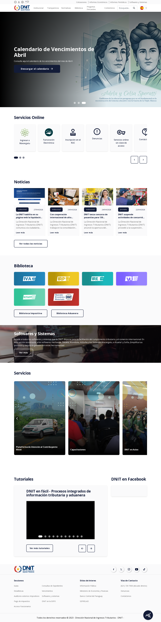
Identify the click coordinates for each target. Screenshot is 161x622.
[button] (75, 103)
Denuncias (125, 591)
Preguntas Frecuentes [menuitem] (91, 8)
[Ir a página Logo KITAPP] (29, 297)
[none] (39, 8)
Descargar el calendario (37, 68)
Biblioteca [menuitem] (79, 8)
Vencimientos (47, 591)
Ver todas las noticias (30, 243)
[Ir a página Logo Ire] (97, 278)
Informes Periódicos (118, 2)
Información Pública (88, 586)
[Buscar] (124, 8)
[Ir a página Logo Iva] (29, 278)
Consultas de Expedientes (52, 586)
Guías (16, 586)
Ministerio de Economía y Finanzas (94, 591)
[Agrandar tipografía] (18, 2)
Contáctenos (126, 596)
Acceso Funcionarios (22, 606)
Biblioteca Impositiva (30, 313)
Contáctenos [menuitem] (109, 8)
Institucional (22, 209)
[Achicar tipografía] (15, 2)
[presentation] (134, 159)
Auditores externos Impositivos (26, 596)
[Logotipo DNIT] (22, 8)
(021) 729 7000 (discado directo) (134, 586)
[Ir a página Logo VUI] (131, 278)
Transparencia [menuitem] (53, 8)
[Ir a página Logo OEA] (63, 297)
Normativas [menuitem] (66, 8)
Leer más (20, 232)
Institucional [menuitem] (38, 8)
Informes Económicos (98, 2)
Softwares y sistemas (50, 596)
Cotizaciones (81, 2)
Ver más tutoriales (40, 548)
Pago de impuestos (22, 601)
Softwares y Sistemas (138, 2)
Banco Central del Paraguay (91, 596)
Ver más (23, 352)
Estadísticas (19, 591)
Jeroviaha (123, 209)
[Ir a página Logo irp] (63, 278)
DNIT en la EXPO (49, 601)
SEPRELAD (84, 601)
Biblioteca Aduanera (67, 313)
